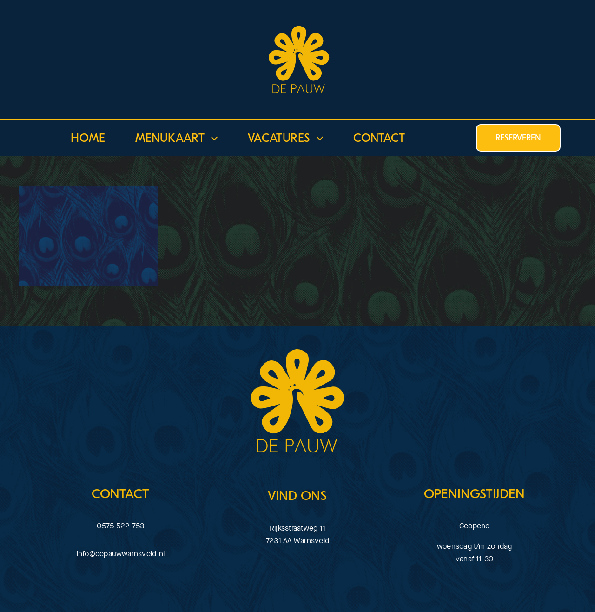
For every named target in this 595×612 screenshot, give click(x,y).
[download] (297, 18)
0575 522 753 (120, 526)
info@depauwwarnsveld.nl (121, 554)
